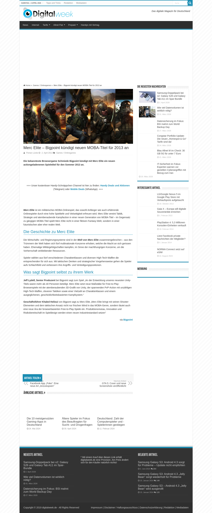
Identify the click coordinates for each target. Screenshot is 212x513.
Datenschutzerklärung (151, 507)
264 (154, 469)
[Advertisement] (106, 57)
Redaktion (68, 3)
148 (157, 481)
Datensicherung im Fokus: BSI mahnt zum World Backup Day (170, 124)
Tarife (45, 25)
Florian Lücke (32, 153)
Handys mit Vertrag (90, 25)
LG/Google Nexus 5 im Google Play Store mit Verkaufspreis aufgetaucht (170, 197)
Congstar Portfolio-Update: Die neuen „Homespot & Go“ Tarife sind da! (171, 139)
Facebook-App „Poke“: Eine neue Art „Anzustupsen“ (47, 383)
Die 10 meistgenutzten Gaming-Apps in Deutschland (40, 421)
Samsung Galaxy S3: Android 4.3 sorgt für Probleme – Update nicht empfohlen (161, 464)
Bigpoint (128, 319)
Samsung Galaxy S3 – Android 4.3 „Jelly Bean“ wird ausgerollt (162, 487)
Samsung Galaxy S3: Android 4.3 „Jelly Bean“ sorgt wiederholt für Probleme (161, 475)
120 (157, 492)
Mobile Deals (77, 189)
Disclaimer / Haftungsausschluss (121, 507)
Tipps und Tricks (53, 3)
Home (27, 85)
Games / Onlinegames (42, 85)
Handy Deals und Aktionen (115, 185)
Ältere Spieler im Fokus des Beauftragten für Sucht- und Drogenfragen (77, 421)
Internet (35, 25)
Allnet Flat (58, 25)
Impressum (96, 507)
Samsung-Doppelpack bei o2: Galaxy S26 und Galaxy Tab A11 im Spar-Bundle (171, 96)
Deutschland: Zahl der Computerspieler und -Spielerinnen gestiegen (111, 421)
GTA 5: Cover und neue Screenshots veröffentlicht (109, 383)
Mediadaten (81, 3)
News (25, 25)
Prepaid (72, 25)
